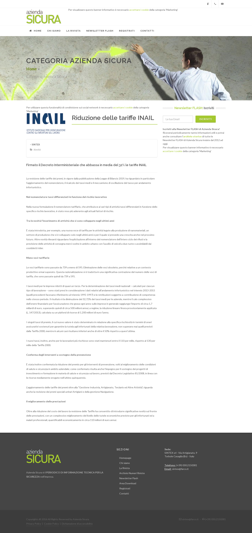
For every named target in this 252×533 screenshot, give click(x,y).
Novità (37, 149)
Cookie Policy (51, 523)
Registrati (124, 488)
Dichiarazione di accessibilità (77, 523)
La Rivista (124, 468)
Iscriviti (205, 119)
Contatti (124, 493)
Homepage (125, 457)
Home (31, 68)
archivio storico (192, 136)
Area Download (127, 483)
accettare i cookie (139, 9)
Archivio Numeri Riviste (132, 473)
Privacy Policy (33, 523)
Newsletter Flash (128, 478)
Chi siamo (124, 462)
